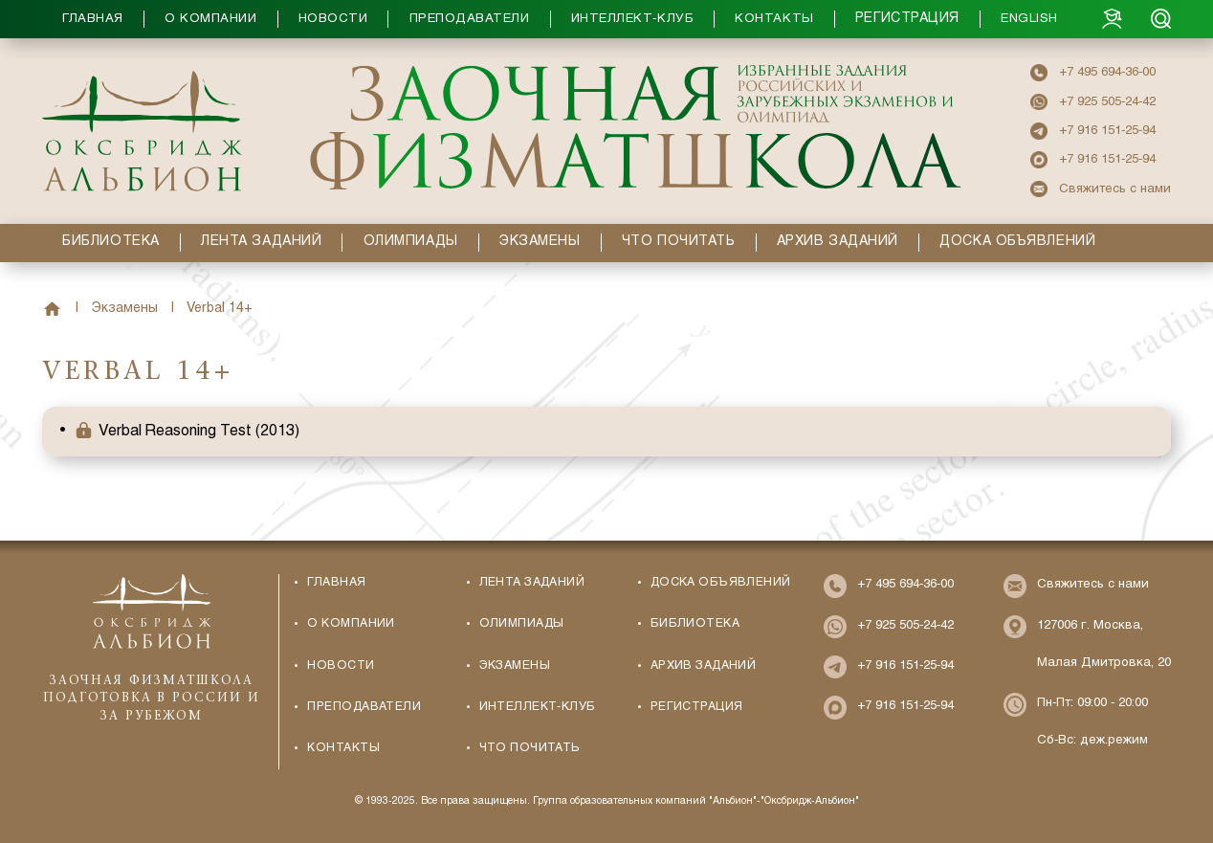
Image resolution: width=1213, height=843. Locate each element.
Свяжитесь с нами (1115, 189)
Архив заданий (704, 666)
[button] (572, 19)
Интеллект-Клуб (537, 707)
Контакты (343, 748)
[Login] (1112, 19)
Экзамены (125, 308)
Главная (52, 309)
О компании (350, 624)
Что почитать (530, 748)
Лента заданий (532, 582)
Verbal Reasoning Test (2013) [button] (199, 431)
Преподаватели (364, 707)
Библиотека (695, 624)
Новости (340, 666)
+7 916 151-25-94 (1107, 130)
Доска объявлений (721, 582)
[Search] (1161, 19)
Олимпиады (521, 624)
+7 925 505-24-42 (1107, 102)
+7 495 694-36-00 (1107, 72)
